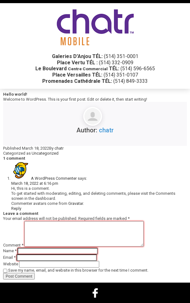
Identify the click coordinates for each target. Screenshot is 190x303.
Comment (13, 245)
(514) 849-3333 (130, 81)
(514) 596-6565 (138, 69)
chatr (106, 130)
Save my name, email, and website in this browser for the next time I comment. (78, 270)
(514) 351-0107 (121, 75)
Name (10, 250)
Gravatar (75, 203)
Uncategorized (45, 153)
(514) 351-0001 (121, 56)
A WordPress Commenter (54, 178)
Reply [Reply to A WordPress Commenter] (16, 208)
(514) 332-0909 (116, 63)
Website (10, 264)
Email (9, 257)
